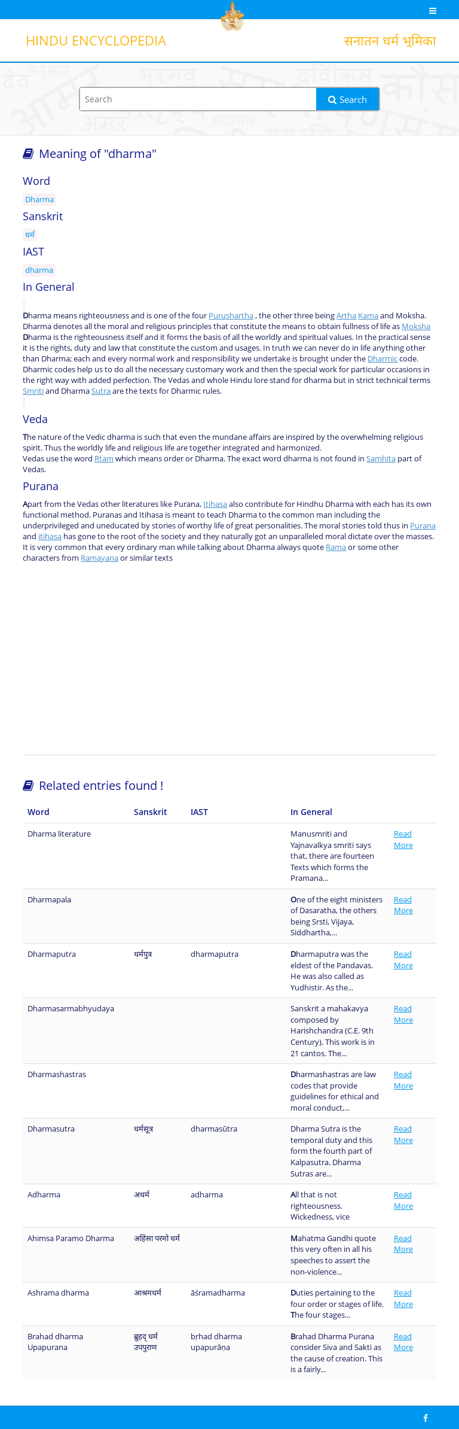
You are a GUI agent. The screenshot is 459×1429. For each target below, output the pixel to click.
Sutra (101, 390)
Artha (346, 315)
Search (347, 99)
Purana (423, 525)
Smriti (33, 390)
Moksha (416, 326)
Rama (336, 547)
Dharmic (382, 358)
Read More (403, 839)
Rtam (104, 458)
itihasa (50, 536)
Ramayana (99, 557)
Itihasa (215, 503)
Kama (368, 315)
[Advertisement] (229, 659)
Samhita (381, 458)
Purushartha (231, 315)
